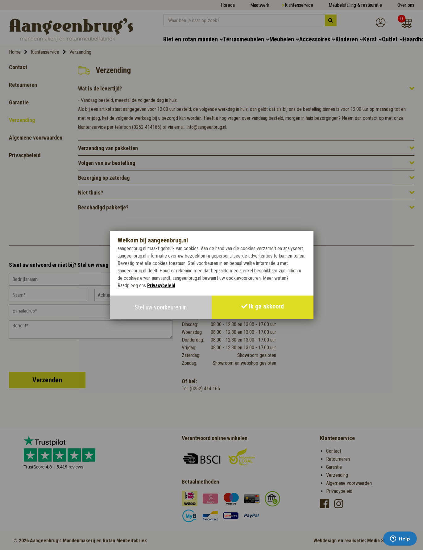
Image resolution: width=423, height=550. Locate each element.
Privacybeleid (161, 285)
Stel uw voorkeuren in (161, 307)
